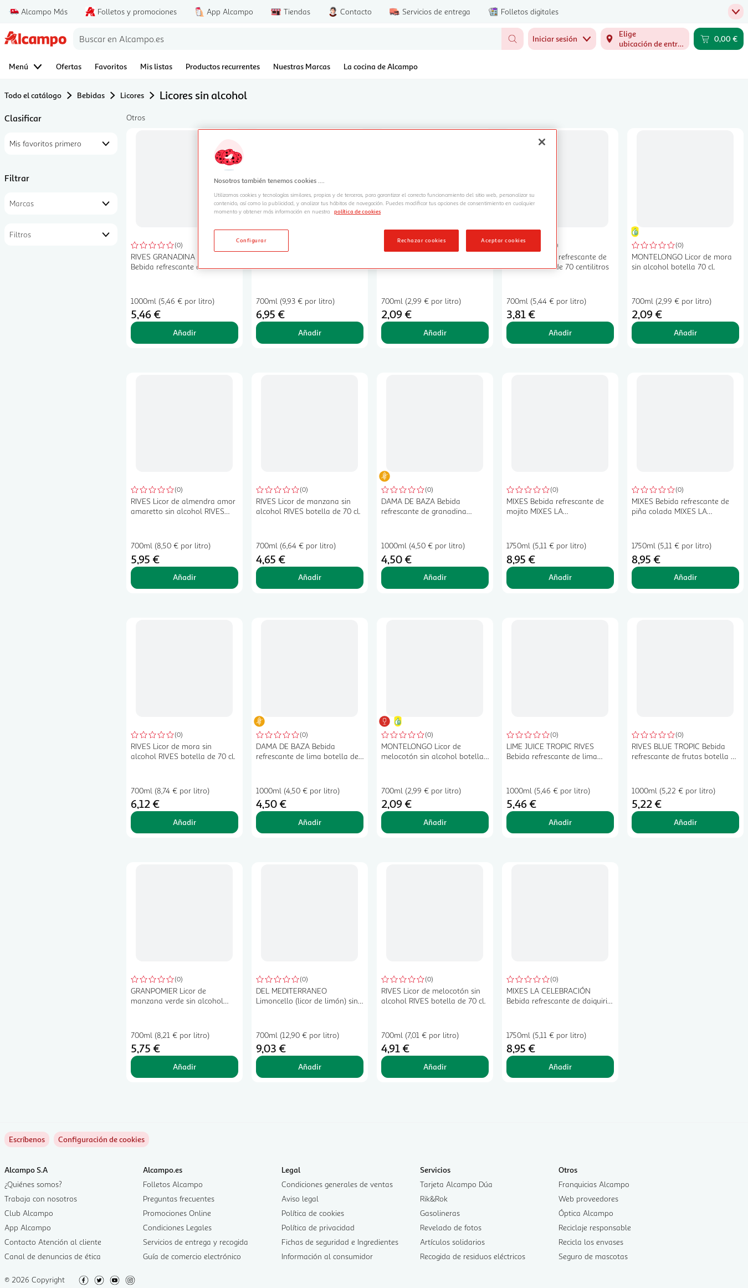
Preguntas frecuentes (178, 1198)
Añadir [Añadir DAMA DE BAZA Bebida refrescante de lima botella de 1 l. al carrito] (309, 822)
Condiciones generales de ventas (337, 1184)
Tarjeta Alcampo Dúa (456, 1184)
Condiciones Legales (177, 1227)
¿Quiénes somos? (33, 1184)
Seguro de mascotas (593, 1256)
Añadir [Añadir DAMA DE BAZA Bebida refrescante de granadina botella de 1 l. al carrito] (435, 577)
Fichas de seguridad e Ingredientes (339, 1241)
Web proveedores (588, 1198)
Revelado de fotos (450, 1227)
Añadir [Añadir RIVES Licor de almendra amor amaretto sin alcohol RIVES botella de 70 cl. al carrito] (184, 577)
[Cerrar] (542, 142)
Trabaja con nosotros (40, 1198)
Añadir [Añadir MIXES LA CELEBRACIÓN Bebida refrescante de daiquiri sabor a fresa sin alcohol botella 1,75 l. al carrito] (560, 1066)
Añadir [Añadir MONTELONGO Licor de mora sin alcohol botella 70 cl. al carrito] (685, 332)
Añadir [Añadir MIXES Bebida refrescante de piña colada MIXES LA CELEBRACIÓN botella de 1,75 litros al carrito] (685, 577)
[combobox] (287, 38)
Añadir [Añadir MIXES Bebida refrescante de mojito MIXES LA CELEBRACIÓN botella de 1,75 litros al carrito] (560, 577)
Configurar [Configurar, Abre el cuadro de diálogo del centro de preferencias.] (251, 240)
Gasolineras (440, 1213)
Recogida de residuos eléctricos (472, 1256)
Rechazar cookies (421, 240)
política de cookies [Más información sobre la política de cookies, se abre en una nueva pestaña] (357, 211)
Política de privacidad (318, 1227)
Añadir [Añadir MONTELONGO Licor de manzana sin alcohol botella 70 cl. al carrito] (435, 332)
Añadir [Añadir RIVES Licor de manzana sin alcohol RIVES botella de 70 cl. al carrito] (309, 577)
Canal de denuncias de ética (52, 1256)
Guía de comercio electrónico (192, 1256)
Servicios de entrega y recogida (195, 1241)
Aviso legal (300, 1198)
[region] (377, 199)
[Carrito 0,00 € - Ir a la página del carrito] (719, 39)
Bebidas (91, 95)
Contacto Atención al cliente (52, 1241)
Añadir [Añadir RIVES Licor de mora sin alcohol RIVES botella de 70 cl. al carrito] (184, 822)
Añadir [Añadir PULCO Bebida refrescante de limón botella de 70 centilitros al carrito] (560, 332)
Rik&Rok (434, 1198)
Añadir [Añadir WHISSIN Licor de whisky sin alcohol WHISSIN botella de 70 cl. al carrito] (309, 332)
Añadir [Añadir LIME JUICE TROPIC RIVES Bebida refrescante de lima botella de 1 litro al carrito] (560, 822)
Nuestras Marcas (301, 66)
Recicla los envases (591, 1241)
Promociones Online (177, 1213)
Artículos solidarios (452, 1241)
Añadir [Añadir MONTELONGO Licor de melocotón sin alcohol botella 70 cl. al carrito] (435, 822)
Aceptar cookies (503, 240)
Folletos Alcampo (173, 1184)
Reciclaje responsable (595, 1227)
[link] (101, 1139)
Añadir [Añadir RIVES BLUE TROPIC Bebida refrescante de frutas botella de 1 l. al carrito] (685, 822)
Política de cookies (312, 1213)
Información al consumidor (327, 1256)
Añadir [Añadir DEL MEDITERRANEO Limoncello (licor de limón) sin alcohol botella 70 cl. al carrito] (309, 1066)
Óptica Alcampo (586, 1213)
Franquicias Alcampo (594, 1184)
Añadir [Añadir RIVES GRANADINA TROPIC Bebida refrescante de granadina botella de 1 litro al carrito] (184, 332)
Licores (132, 95)
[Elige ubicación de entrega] (645, 39)
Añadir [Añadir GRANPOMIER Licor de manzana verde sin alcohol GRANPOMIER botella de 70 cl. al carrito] (184, 1066)
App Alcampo (27, 1227)
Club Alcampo (28, 1213)
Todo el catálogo (33, 95)
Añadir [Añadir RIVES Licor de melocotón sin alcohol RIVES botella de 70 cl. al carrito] (435, 1066)
